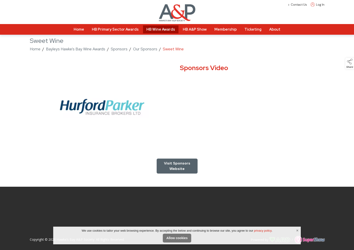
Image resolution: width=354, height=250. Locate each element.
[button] (349, 63)
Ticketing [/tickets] (252, 29)
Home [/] (79, 29)
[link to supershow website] (309, 240)
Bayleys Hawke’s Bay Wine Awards (75, 49)
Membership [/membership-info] (225, 29)
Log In (317, 5)
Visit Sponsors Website (177, 166)
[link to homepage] (177, 12)
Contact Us (299, 5)
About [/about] (274, 29)
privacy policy (262, 230)
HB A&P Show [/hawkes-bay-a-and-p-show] (195, 29)
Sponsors (119, 49)
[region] (177, 108)
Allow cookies (177, 238)
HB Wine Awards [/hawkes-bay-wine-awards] (160, 29)
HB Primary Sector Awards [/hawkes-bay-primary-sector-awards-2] (115, 29)
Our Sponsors (145, 49)
